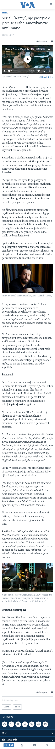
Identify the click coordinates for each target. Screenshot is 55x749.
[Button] (41, 41)
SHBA (5, 12)
